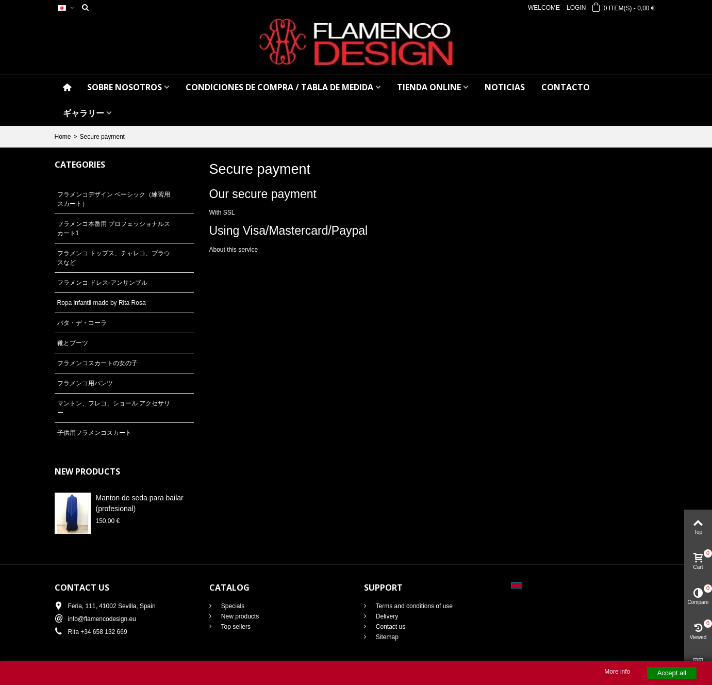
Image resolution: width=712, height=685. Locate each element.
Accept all (671, 673)
